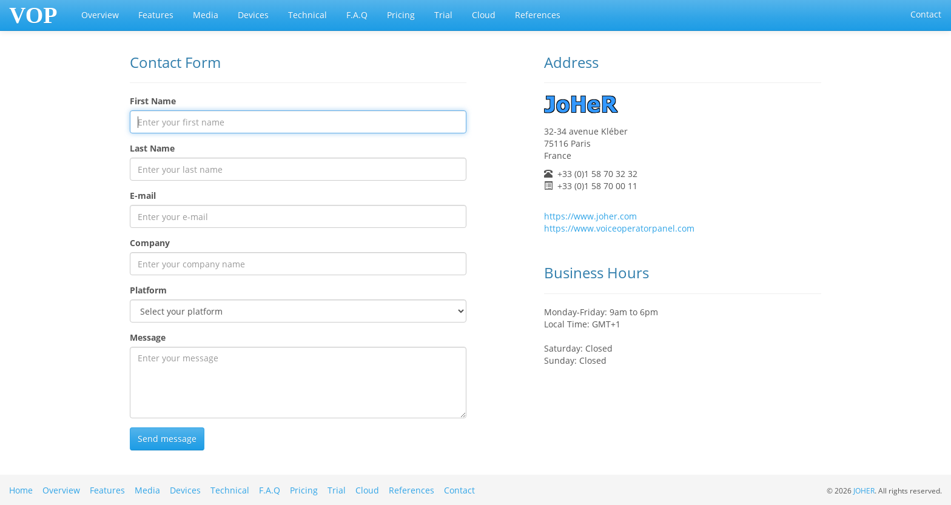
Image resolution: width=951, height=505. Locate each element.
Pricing (401, 15)
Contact (925, 14)
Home (21, 490)
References (537, 15)
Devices (253, 15)
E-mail (143, 195)
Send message (167, 438)
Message (148, 337)
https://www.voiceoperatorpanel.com (619, 228)
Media (205, 15)
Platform (148, 290)
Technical (307, 15)
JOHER (864, 490)
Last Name (152, 148)
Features (155, 15)
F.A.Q (357, 15)
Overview (100, 15)
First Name (153, 101)
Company (150, 243)
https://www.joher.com (590, 216)
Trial (443, 15)
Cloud (484, 15)
